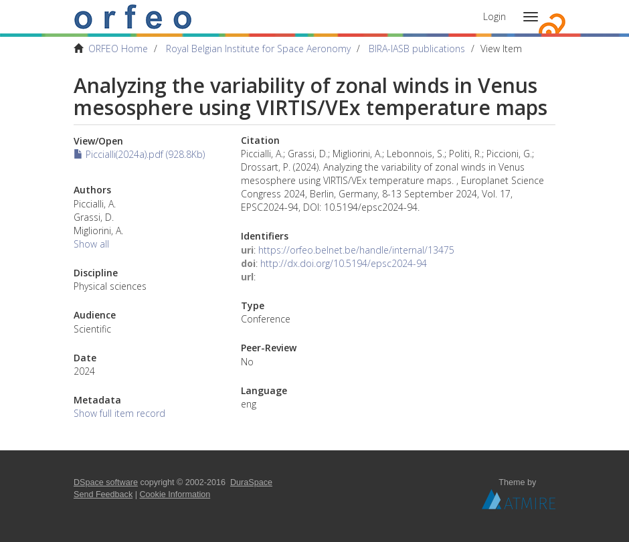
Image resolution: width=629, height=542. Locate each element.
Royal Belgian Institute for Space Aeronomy (258, 48)
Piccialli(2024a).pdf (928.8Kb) (139, 154)
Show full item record (119, 413)
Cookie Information (175, 494)
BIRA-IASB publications (417, 48)
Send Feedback (103, 494)
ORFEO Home (118, 48)
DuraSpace (251, 482)
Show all (91, 244)
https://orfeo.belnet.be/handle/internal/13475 (356, 250)
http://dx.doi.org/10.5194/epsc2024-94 (343, 263)
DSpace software (106, 482)
